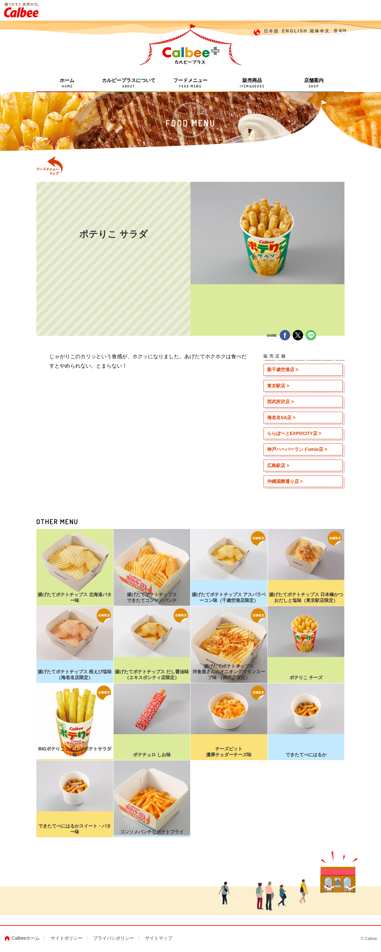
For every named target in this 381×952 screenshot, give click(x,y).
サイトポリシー (66, 938)
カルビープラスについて (128, 83)
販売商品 (252, 83)
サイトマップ (158, 938)
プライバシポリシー (113, 938)
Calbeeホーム (26, 938)
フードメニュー (190, 83)
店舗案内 (313, 83)
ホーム (67, 83)
